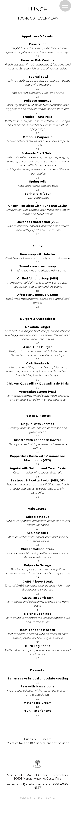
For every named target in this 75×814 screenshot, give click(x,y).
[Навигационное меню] (65, 6)
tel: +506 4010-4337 (51, 786)
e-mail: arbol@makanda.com (27, 784)
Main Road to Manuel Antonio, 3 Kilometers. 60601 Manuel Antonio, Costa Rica (37, 776)
